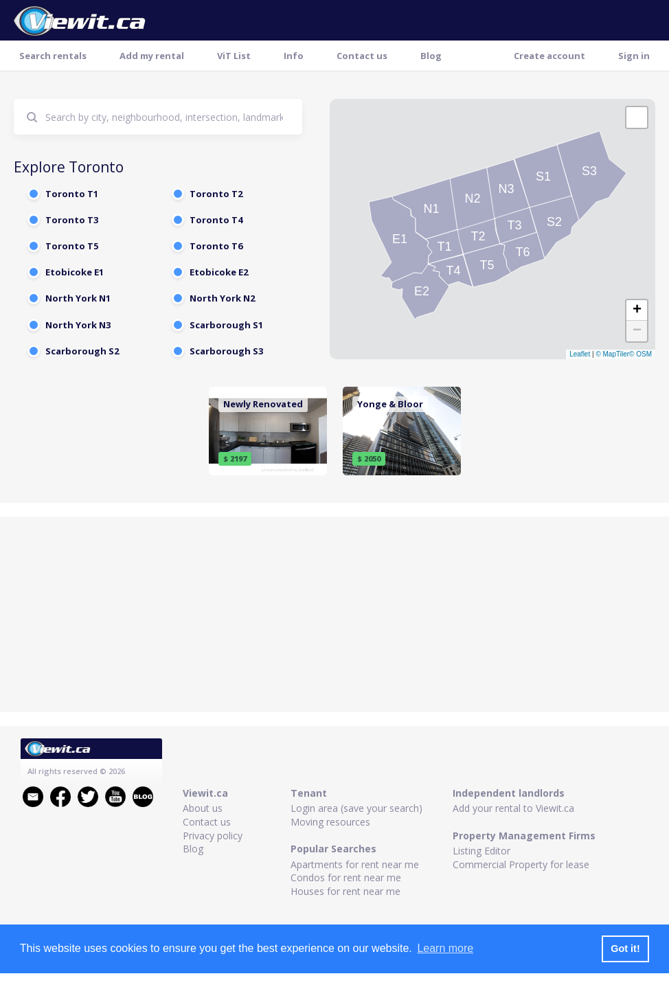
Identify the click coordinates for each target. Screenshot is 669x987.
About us (203, 808)
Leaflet (579, 354)
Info (294, 55)
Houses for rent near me (345, 891)
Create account (549, 55)
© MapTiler (612, 354)
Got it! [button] (625, 948)
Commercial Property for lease (521, 864)
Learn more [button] (445, 948)
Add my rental (152, 55)
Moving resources (330, 821)
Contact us (362, 55)
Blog (431, 55)
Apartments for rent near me (355, 864)
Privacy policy (212, 835)
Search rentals (53, 55)
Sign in (634, 55)
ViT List (234, 55)
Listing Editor (481, 850)
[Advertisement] (334, 616)
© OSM (640, 354)
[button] (636, 117)
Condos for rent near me (346, 877)
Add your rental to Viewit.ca (513, 808)
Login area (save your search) (356, 808)
